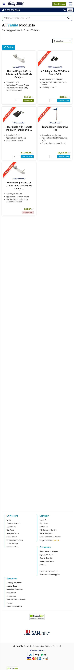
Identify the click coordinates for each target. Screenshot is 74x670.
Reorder (59, 4)
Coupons (43, 565)
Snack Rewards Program (49, 551)
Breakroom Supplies (14, 606)
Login (9, 520)
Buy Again (10, 530)
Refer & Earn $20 (46, 558)
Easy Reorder (12, 537)
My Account (11, 527)
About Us (43, 520)
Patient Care (11, 593)
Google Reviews (46, 540)
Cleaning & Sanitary (14, 583)
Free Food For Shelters (48, 571)
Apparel (9, 603)
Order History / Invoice (15, 540)
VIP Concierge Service (48, 530)
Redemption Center (47, 561)
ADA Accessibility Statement (50, 537)
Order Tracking (12, 543)
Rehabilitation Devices (15, 589)
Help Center (44, 523)
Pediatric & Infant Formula (16, 599)
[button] (64, 10)
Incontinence (11, 596)
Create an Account (13, 523)
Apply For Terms (13, 533)
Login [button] (70, 10)
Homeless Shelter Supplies (50, 575)
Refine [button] (9, 47)
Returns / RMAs (12, 547)
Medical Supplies (13, 586)
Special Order (64, 101)
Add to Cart (28, 101)
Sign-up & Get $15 (46, 555)
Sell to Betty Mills (46, 533)
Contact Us (44, 527)
